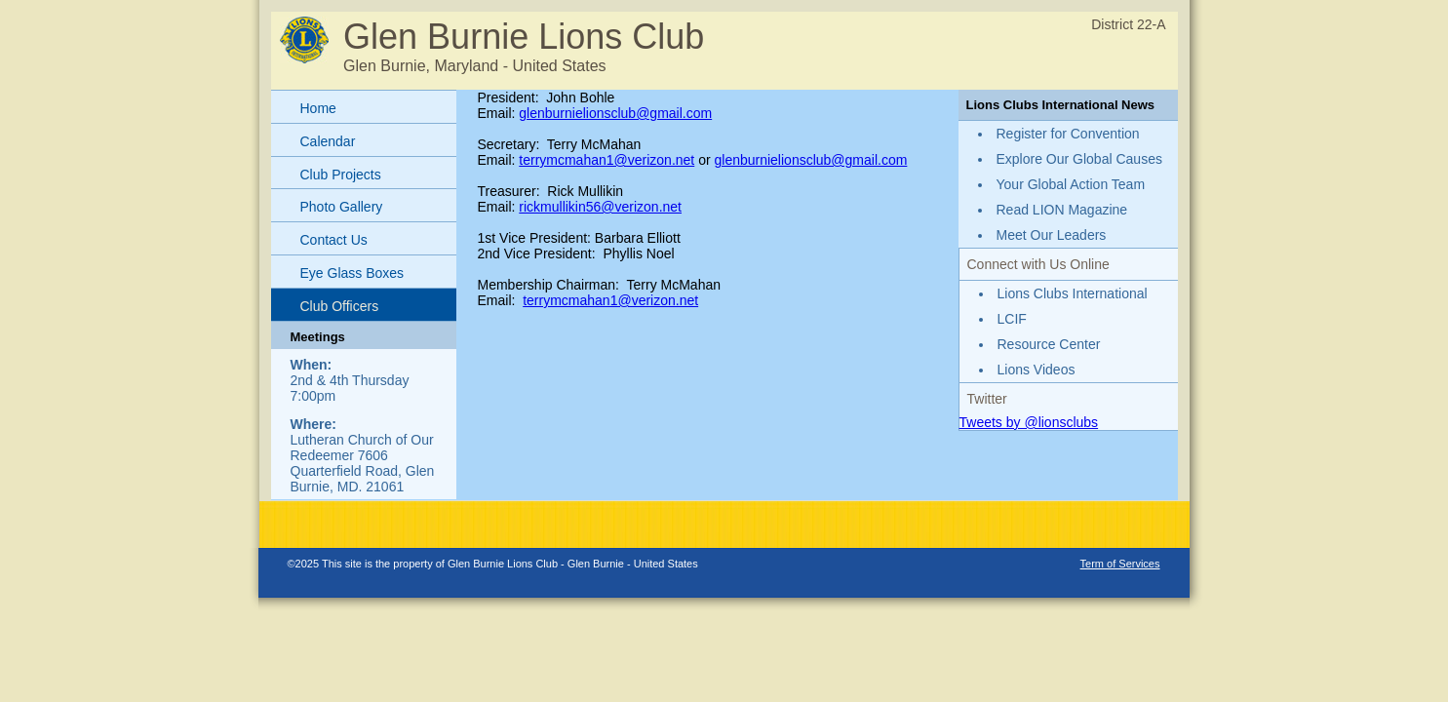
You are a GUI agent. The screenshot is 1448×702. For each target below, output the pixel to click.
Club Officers (339, 306)
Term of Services (1120, 563)
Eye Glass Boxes (352, 273)
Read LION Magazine (1062, 209)
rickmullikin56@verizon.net (600, 206)
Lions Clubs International (1073, 293)
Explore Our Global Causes (1079, 159)
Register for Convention (1068, 133)
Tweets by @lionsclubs (1029, 422)
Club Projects (340, 174)
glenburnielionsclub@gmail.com (615, 113)
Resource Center (1049, 344)
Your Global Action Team (1071, 184)
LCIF (1012, 319)
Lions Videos (1037, 369)
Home (318, 108)
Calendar (328, 141)
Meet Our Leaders (1052, 235)
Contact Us (334, 240)
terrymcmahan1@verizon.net (606, 160)
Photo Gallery (341, 206)
